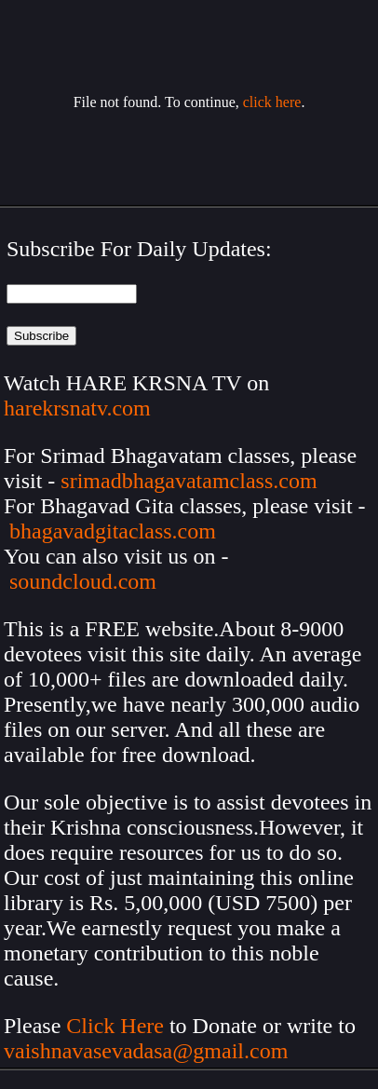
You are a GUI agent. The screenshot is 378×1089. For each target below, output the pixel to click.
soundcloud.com (82, 581)
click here (272, 102)
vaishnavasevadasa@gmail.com (148, 1051)
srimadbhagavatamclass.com (189, 481)
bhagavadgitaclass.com (112, 531)
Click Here (115, 1026)
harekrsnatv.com (77, 408)
